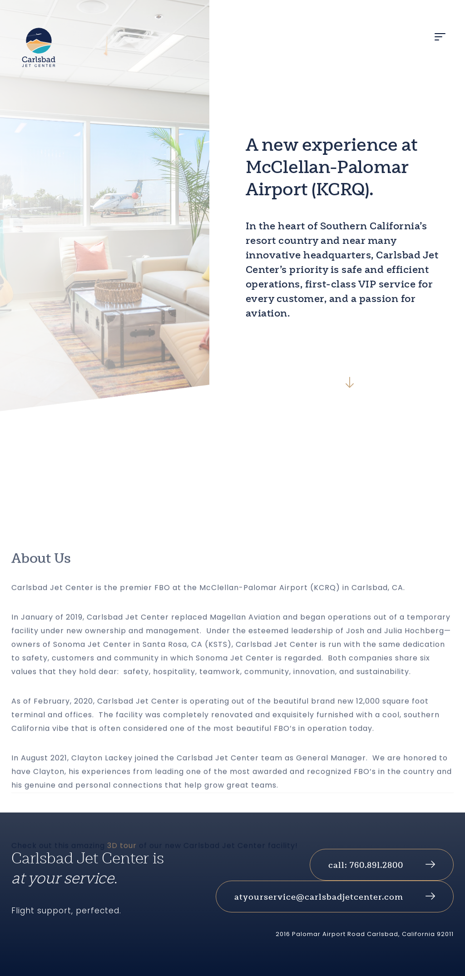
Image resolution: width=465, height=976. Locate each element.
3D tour (122, 910)
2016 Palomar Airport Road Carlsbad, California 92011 (365, 934)
